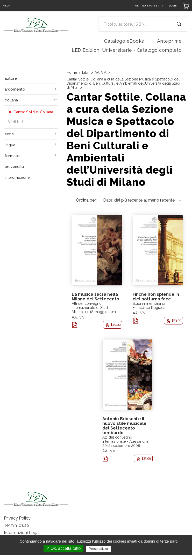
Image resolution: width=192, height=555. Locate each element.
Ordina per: (86, 200)
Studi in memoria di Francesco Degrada (149, 305)
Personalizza (98, 549)
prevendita (14, 167)
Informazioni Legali (22, 532)
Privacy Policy (17, 518)
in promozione (17, 177)
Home (72, 72)
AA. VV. (101, 72)
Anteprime (169, 41)
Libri (85, 72)
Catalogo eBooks (124, 41)
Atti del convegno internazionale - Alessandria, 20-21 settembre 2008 (125, 441)
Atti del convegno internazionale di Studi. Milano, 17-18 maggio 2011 (94, 307)
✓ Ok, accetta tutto (63, 548)
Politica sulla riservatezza (133, 548)
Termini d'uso (16, 525)
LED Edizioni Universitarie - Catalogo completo (127, 50)
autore (11, 78)
